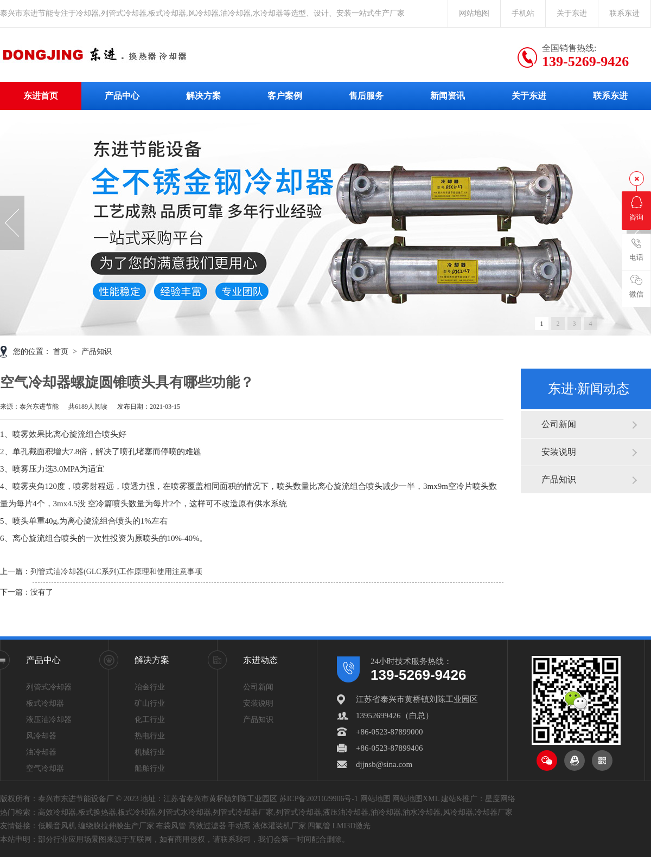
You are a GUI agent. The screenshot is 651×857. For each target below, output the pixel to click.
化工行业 (150, 720)
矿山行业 (150, 703)
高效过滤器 (207, 826)
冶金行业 (150, 687)
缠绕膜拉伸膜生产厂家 (116, 826)
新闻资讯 (447, 95)
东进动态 (260, 660)
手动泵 (239, 826)
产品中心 (122, 95)
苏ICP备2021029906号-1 (318, 799)
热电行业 (150, 736)
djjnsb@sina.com (384, 764)
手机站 (523, 13)
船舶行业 (150, 768)
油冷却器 (41, 752)
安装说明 (558, 451)
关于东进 (572, 13)
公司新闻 (558, 424)
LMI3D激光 (352, 826)
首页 (62, 351)
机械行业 (150, 752)
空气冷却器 (45, 768)
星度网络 (500, 799)
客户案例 (284, 95)
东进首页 (40, 95)
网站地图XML (415, 799)
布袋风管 (171, 826)
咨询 (636, 208)
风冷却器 (41, 736)
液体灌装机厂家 (279, 826)
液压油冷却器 (49, 720)
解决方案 (203, 95)
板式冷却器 (45, 703)
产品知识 (558, 479)
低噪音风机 (57, 826)
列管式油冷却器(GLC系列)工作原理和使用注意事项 (116, 572)
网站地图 (474, 13)
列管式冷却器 (49, 687)
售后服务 (366, 95)
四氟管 (319, 826)
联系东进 (624, 13)
